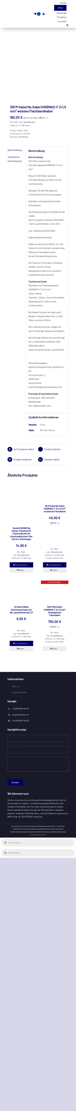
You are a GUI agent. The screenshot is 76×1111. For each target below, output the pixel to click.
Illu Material (23, 137)
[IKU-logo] (14, 11)
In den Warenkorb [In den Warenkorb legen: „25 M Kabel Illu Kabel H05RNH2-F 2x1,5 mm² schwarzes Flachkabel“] (54, 565)
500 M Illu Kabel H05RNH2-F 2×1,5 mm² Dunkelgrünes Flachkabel (54, 610)
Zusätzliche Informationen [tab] (15, 159)
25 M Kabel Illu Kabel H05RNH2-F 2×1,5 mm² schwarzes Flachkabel (54, 508)
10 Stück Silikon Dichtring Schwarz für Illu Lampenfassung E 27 (21, 609)
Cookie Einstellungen (55, 829)
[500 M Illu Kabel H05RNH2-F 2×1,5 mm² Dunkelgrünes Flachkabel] (55, 592)
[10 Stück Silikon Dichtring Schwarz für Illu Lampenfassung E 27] (21, 592)
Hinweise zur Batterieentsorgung (53, 832)
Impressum (26, 829)
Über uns (16, 686)
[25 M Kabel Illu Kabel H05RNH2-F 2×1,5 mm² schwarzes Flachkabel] (55, 491)
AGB (39, 832)
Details (21, 570)
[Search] (67, 25)
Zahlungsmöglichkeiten (38, 835)
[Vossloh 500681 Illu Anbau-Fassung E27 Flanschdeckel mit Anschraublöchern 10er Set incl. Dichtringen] (21, 502)
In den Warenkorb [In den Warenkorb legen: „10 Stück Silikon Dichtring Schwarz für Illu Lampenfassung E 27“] (21, 643)
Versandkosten (29, 122)
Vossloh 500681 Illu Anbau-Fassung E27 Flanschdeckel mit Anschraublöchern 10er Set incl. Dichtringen (21, 534)
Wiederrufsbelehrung (17, 832)
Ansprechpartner (19, 692)
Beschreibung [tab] (15, 150)
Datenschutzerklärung (39, 829)
